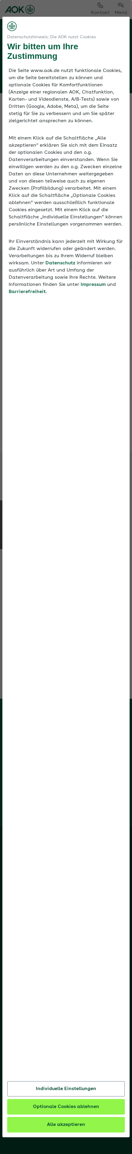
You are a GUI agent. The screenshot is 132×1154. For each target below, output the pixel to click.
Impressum (93, 284)
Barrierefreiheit (27, 291)
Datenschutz (60, 263)
